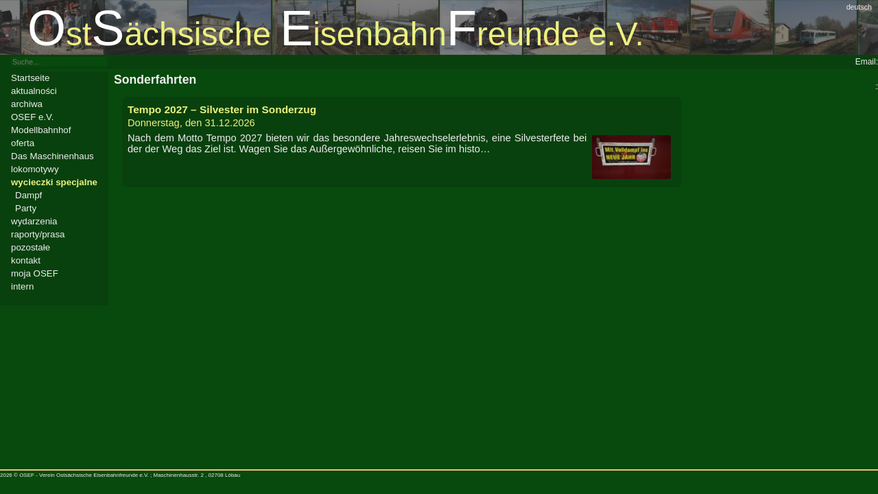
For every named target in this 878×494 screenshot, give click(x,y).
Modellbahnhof (41, 130)
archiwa (27, 104)
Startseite (30, 78)
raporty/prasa (38, 234)
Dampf (28, 195)
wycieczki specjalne (54, 182)
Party (25, 208)
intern (22, 286)
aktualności (34, 91)
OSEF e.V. (32, 117)
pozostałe (30, 247)
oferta (22, 143)
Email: (866, 62)
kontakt (25, 260)
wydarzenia (34, 221)
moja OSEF (34, 273)
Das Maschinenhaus (52, 156)
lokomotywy (35, 169)
